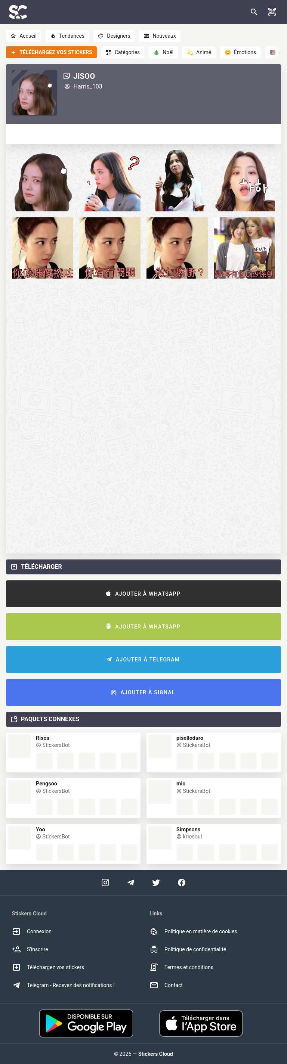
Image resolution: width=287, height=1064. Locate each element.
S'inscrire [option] (30, 949)
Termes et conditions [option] (181, 967)
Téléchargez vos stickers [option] (48, 967)
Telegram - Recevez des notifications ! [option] (63, 985)
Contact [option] (166, 985)
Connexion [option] (32, 931)
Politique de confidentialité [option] (187, 949)
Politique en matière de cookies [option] (193, 931)
